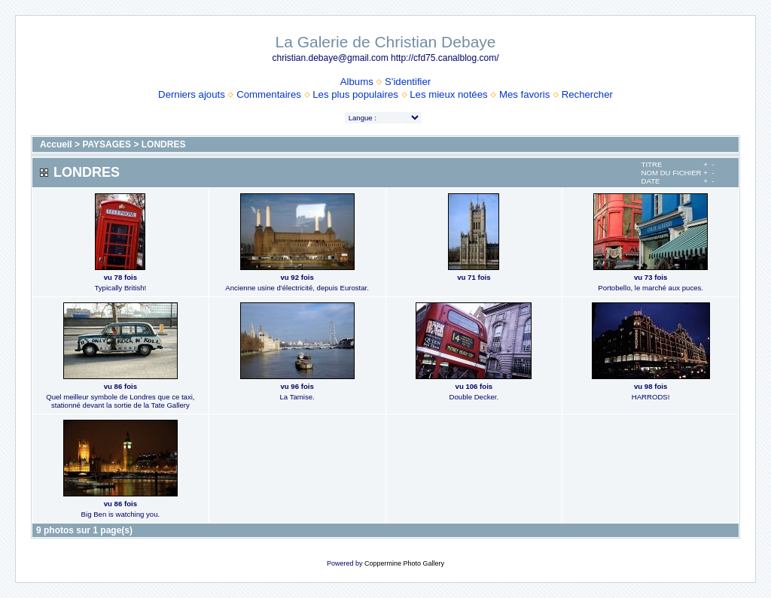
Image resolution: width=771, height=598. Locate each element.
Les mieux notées (448, 94)
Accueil (56, 144)
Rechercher (587, 94)
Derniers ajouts (191, 94)
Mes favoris (524, 94)
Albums (356, 81)
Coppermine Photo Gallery (404, 563)
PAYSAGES (106, 144)
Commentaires (268, 94)
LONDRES (164, 144)
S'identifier (408, 81)
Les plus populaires (355, 94)
